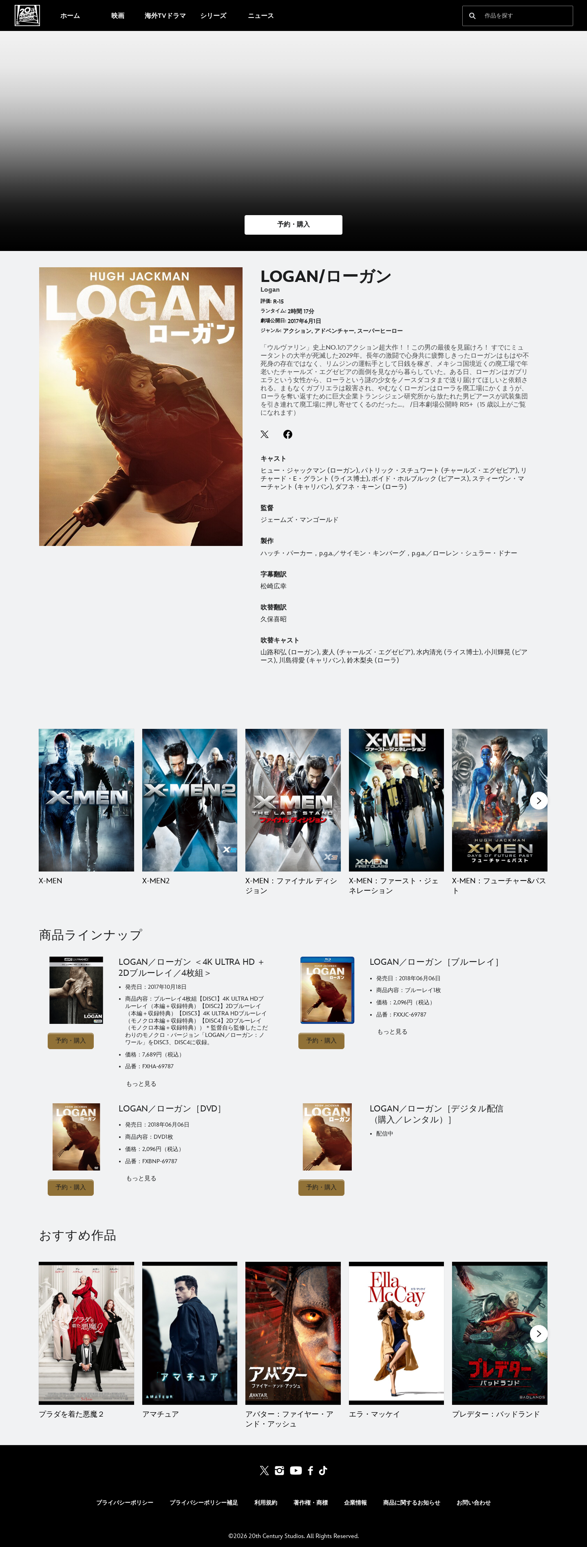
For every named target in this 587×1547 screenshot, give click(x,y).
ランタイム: (273, 311)
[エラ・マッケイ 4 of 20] (396, 1333)
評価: (265, 301)
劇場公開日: (273, 321)
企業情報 (355, 1502)
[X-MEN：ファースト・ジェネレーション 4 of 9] (396, 800)
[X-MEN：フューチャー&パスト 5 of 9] (499, 800)
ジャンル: (270, 331)
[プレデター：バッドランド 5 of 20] (499, 1333)
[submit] (472, 16)
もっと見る (141, 1084)
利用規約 (265, 1502)
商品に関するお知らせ (411, 1502)
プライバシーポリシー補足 (204, 1502)
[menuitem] (69, 15)
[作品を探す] (512, 16)
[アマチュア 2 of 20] (190, 1333)
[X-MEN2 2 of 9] (190, 800)
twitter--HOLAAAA (264, 434)
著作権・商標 (311, 1502)
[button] (293, 225)
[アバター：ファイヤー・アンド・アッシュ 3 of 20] (293, 1333)
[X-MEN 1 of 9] (86, 800)
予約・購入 (70, 1041)
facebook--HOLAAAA (287, 434)
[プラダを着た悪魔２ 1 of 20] (86, 1333)
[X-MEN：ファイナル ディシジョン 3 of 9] (293, 800)
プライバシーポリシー (124, 1502)
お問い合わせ (474, 1502)
